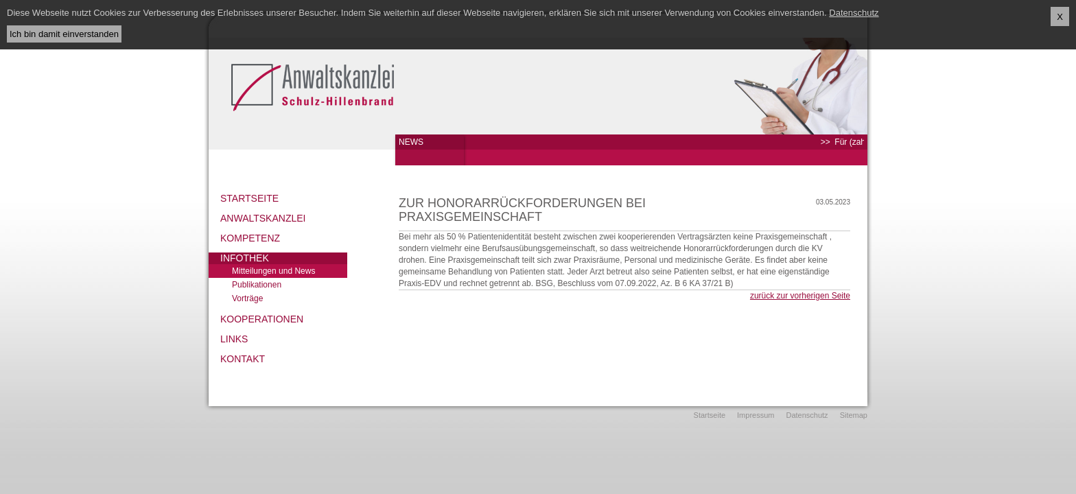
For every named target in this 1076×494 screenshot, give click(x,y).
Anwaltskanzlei (262, 218)
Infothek (244, 257)
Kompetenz (250, 238)
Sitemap (853, 415)
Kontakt (242, 358)
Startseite (249, 198)
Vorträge (247, 298)
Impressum (755, 415)
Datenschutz (807, 415)
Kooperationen (261, 319)
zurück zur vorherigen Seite (800, 296)
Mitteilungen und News (273, 271)
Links (234, 338)
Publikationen (256, 285)
